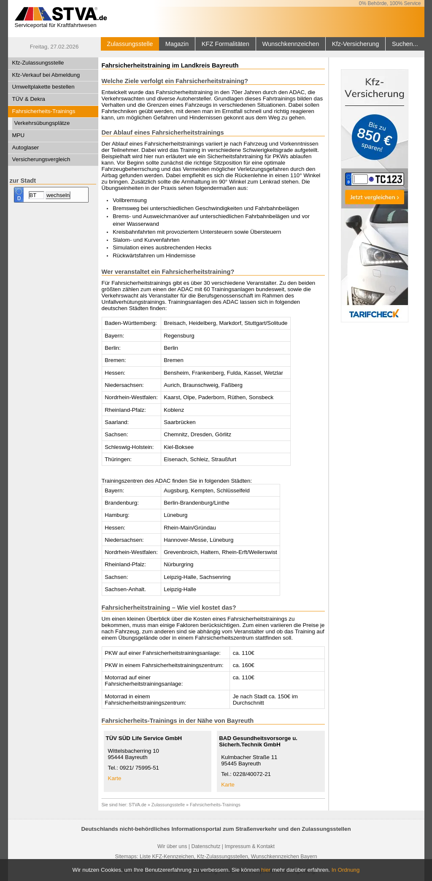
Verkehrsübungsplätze (42, 123)
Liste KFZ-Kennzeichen (167, 856)
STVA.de (137, 804)
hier (265, 870)
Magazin (177, 44)
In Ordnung (346, 870)
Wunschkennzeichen (290, 44)
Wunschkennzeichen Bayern (284, 856)
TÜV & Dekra (29, 99)
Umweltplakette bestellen (43, 87)
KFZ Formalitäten (225, 44)
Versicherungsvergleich (41, 159)
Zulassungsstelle (130, 44)
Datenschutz (205, 846)
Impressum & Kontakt (249, 846)
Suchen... (405, 44)
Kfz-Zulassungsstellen (222, 856)
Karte (115, 778)
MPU (18, 135)
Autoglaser (25, 147)
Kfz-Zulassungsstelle (38, 62)
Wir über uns (172, 846)
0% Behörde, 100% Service (390, 3)
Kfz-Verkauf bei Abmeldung (46, 75)
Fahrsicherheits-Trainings (44, 111)
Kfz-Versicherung (355, 44)
